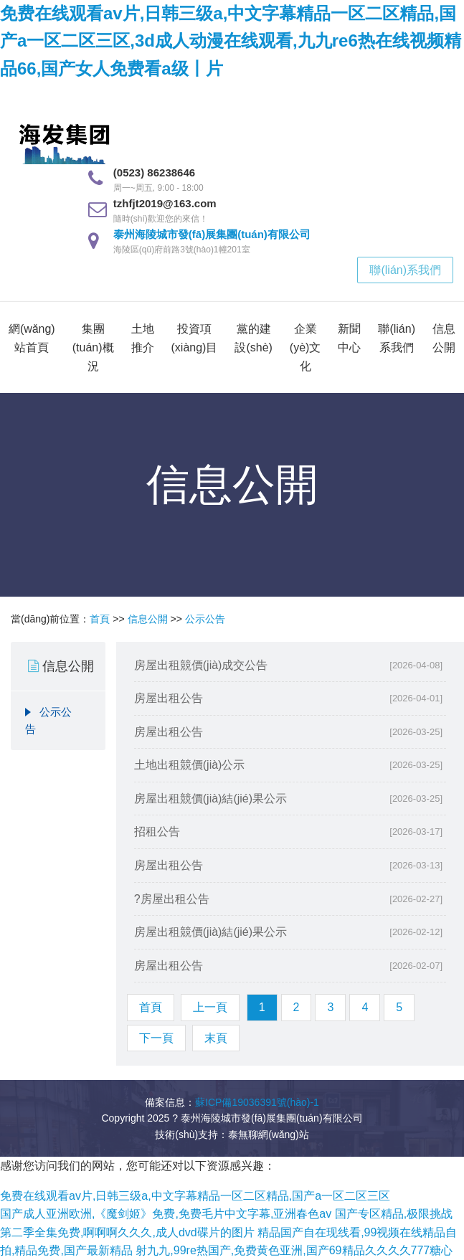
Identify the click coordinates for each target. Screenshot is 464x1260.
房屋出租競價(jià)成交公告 (201, 665)
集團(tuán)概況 (93, 347)
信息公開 (443, 338)
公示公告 (205, 619)
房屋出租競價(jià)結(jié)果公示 (210, 798)
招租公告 (157, 831)
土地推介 (142, 338)
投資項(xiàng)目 (194, 338)
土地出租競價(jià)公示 (189, 765)
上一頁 (210, 1007)
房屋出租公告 (168, 698)
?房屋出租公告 (171, 899)
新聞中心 (349, 338)
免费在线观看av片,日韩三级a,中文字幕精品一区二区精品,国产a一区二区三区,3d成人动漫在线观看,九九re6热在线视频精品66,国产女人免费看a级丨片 (230, 41)
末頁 (215, 1038)
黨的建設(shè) (253, 338)
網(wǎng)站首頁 (32, 338)
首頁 (100, 619)
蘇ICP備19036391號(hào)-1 (257, 1102)
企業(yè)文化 (305, 347)
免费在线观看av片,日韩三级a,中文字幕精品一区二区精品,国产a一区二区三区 (195, 1196)
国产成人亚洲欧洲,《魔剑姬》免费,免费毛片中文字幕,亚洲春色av (165, 1214)
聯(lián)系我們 (405, 270)
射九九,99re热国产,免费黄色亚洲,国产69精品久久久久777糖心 (294, 1250)
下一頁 (156, 1038)
